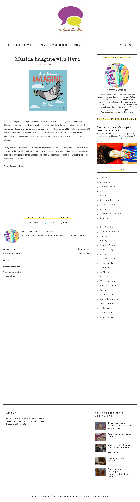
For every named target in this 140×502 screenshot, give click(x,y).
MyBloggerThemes (97, 496)
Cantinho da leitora (110, 200)
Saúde (103, 290)
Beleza (103, 195)
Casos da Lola (107, 204)
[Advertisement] (117, 339)
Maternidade (106, 263)
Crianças (104, 218)
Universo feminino (110, 317)
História (42, 45)
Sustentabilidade (109, 299)
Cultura (42, 64)
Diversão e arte (21, 45)
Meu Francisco (108, 267)
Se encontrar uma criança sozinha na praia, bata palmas (120, 425)
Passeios (104, 276)
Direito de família (109, 231)
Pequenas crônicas (110, 285)
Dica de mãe (106, 227)
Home (6, 45)
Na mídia (76, 45)
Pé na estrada (107, 281)
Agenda (103, 177)
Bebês (103, 191)
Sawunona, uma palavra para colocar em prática (114, 129)
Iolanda (104, 254)
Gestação (105, 240)
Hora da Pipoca (108, 245)
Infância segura (108, 249)
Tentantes (105, 308)
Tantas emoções (108, 303)
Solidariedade (107, 294)
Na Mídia (104, 272)
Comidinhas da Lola (110, 214)
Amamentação (107, 187)
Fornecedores (58, 45)
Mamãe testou (107, 258)
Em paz (103, 236)
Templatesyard (69, 496)
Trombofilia (106, 312)
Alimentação (106, 182)
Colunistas (105, 209)
